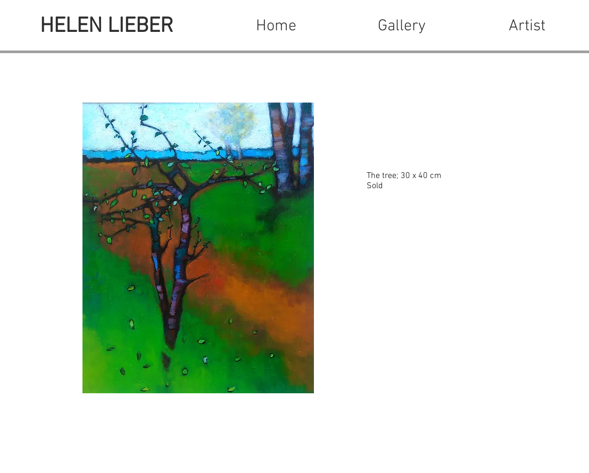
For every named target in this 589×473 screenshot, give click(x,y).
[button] (401, 26)
